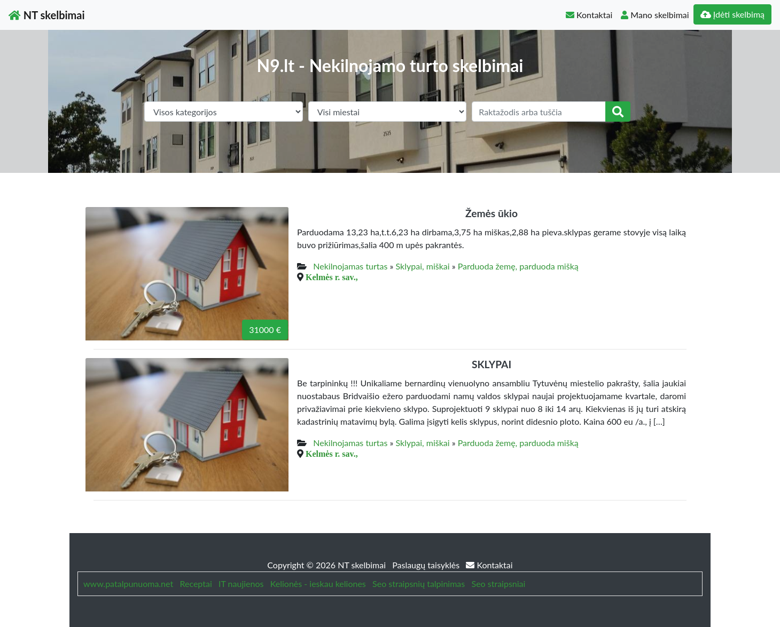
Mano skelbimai (655, 15)
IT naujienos (241, 583)
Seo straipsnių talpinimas (418, 583)
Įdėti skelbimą (732, 14)
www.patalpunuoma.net (128, 583)
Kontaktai (589, 15)
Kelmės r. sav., (332, 277)
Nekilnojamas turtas (350, 266)
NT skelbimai (47, 15)
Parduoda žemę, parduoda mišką (518, 266)
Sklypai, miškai (423, 266)
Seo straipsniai (499, 583)
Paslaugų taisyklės (427, 565)
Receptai (196, 583)
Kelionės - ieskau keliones (318, 583)
